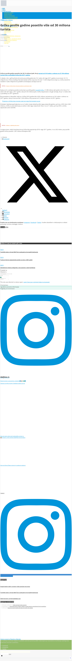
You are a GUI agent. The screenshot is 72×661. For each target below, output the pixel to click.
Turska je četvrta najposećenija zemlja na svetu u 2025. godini (16, 260)
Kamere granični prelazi (11, 27)
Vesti (2, 20)
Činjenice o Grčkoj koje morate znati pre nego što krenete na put (21, 101)
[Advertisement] (28, 12)
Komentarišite (3, 40)
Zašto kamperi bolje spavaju (20, 605)
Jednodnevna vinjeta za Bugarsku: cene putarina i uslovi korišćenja (17, 267)
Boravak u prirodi (7, 20)
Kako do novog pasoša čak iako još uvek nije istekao (20, 608)
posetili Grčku (40, 90)
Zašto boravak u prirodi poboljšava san (10, 599)
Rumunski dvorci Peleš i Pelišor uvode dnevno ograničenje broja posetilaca (28, 606)
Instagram (27, 222)
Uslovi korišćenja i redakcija (12, 36)
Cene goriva (7, 31)
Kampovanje (7, 21)
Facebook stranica (11, 40)
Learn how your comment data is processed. (37, 282)
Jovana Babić (3, 34)
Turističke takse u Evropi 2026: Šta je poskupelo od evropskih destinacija (19, 252)
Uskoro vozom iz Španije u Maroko (10, 639)
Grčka (6, 227)
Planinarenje (8, 23)
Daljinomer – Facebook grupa (12, 39)
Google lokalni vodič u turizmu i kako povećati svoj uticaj (15, 587)
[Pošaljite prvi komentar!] (5, 279)
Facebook (33, 222)
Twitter (39, 222)
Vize (5, 33)
